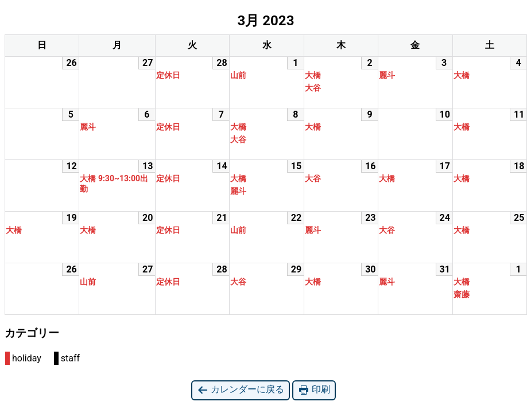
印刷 (314, 390)
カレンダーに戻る (240, 390)
